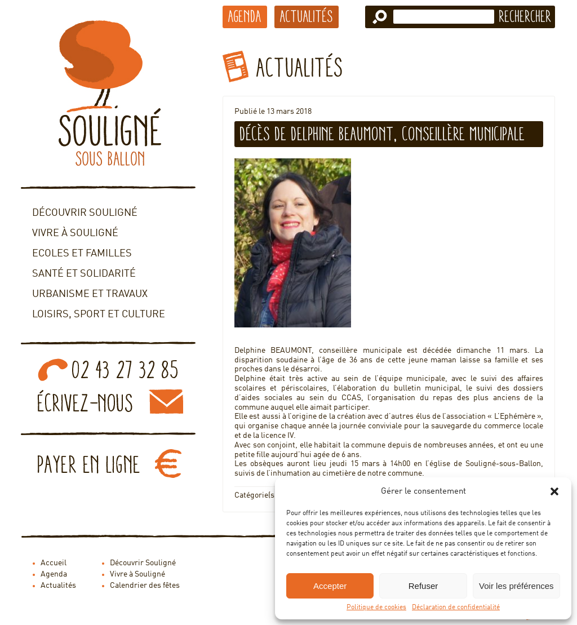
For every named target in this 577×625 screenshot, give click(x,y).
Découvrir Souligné (84, 213)
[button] (554, 491)
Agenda (244, 16)
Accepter (330, 586)
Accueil (53, 563)
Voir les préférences (516, 586)
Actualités (306, 16)
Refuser (423, 586)
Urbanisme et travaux (90, 294)
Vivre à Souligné (75, 233)
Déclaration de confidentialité (456, 607)
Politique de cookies (376, 607)
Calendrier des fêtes (145, 585)
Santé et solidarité (84, 274)
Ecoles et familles (82, 254)
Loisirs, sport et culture (98, 314)
